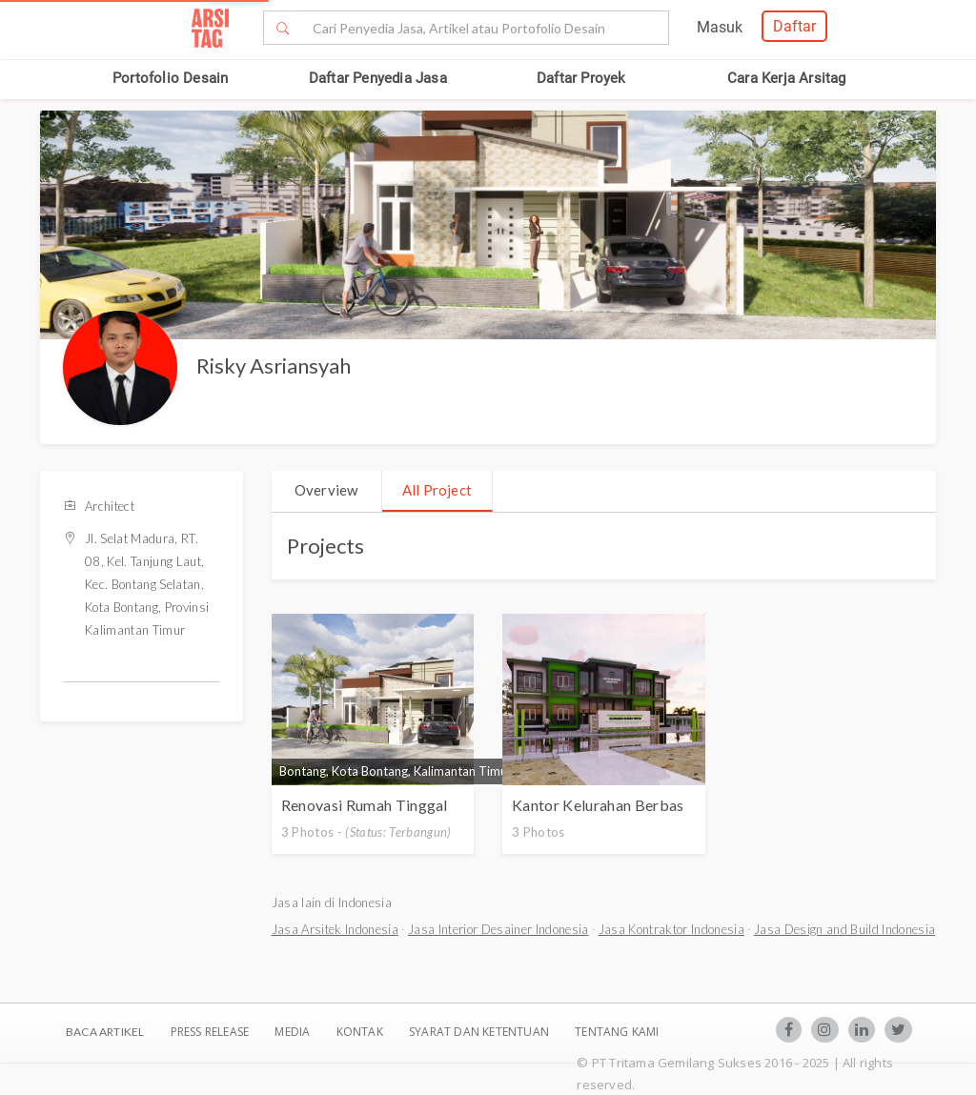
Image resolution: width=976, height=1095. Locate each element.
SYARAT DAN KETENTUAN (480, 1032)
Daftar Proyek (581, 78)
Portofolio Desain (170, 78)
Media (293, 1032)
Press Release (209, 1032)
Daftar (794, 26)
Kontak (361, 1032)
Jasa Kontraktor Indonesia (671, 929)
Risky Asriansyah (273, 365)
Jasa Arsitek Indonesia (335, 929)
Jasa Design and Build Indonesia (844, 929)
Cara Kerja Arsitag (786, 78)
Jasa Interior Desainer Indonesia (498, 929)
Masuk (719, 27)
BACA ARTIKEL (105, 1031)
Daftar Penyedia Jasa (378, 78)
